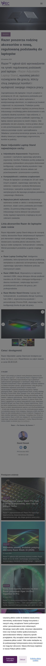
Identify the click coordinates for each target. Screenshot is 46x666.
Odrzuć (22, 659)
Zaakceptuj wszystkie (10, 659)
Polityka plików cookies (35, 659)
